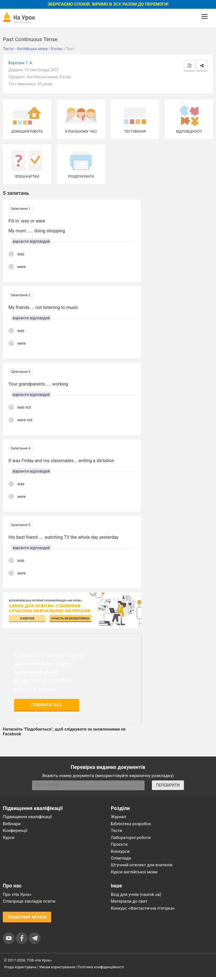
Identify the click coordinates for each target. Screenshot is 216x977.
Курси (8, 837)
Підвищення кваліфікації (27, 816)
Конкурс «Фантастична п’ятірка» (143, 908)
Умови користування (57, 967)
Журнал (118, 816)
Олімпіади (121, 858)
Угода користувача (20, 967)
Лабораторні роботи (131, 837)
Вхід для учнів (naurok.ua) (136, 894)
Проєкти (119, 844)
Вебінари (12, 823)
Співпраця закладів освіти (29, 901)
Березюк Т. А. (20, 63)
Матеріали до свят (129, 901)
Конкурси (120, 851)
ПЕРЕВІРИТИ (168, 785)
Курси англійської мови (134, 871)
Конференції (15, 830)
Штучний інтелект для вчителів (141, 864)
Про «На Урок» (17, 894)
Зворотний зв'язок (27, 917)
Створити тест (46, 705)
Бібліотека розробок (131, 823)
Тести (116, 830)
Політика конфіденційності (101, 967)
